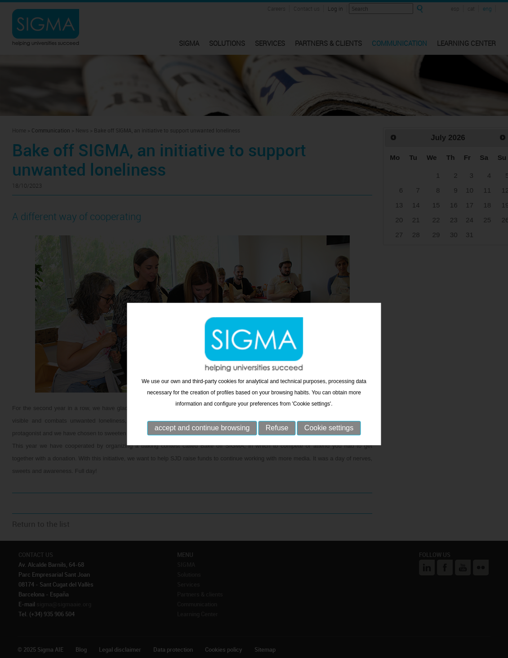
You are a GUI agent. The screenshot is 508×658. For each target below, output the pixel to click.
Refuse (277, 442)
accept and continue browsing (202, 442)
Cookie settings (328, 442)
